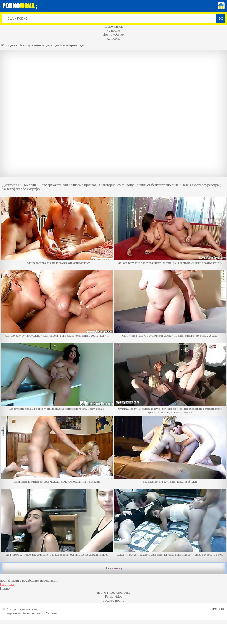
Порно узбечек (114, 34)
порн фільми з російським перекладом (29, 580)
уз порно (113, 30)
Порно (5, 588)
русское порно (113, 600)
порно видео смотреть (113, 592)
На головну (113, 568)
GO (220, 18)
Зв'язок (217, 609)
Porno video (113, 596)
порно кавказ (113, 26)
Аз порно (113, 38)
